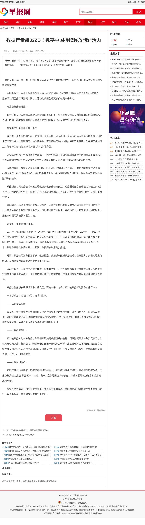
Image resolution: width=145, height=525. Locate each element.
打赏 (53, 417)
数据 (130, 40)
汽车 (78, 22)
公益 (126, 22)
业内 (30, 28)
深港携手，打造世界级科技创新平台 (75, 451)
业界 (54, 22)
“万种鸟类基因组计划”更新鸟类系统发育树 (29, 430)
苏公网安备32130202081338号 (74, 503)
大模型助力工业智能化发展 (126, 159)
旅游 (138, 22)
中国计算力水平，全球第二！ (21, 459)
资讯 (18, 22)
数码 (115, 44)
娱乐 (114, 22)
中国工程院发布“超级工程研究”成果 (24, 463)
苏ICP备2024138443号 (72, 499)
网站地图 (132, 2)
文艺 (102, 22)
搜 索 (138, 11)
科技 (90, 22)
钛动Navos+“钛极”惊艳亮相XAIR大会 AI (128, 91)
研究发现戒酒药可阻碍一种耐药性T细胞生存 (78, 447)
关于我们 (141, 2)
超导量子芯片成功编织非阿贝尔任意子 (76, 463)
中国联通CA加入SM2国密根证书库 (74, 459)
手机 (130, 44)
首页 (6, 22)
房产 (66, 22)
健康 (42, 22)
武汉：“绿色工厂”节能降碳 (22, 435)
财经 (30, 22)
